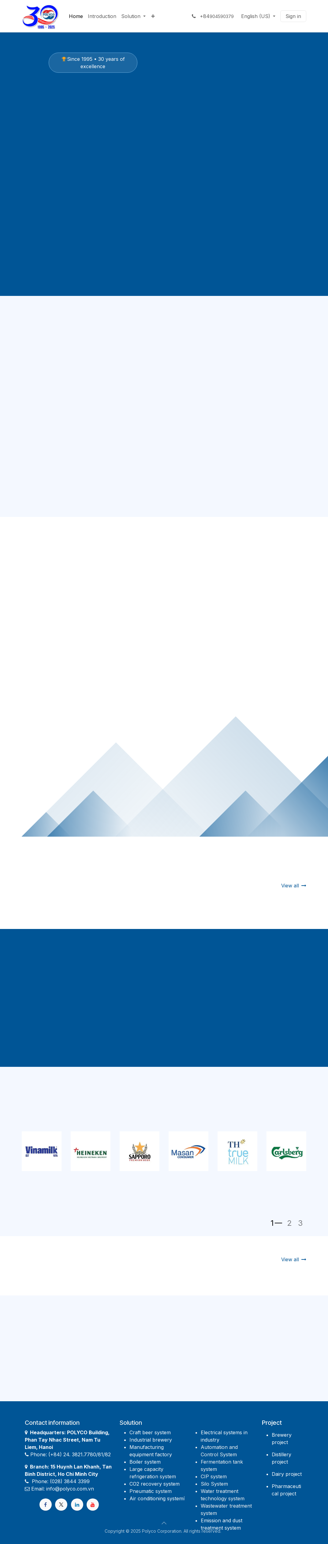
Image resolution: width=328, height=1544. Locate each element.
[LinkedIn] (77, 1504)
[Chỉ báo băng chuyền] (276, 1223)
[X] (61, 1504)
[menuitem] (75, 16)
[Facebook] (45, 1504)
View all (293, 886)
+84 (212, 16)
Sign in (293, 16)
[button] (164, 1523)
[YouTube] (93, 1504)
